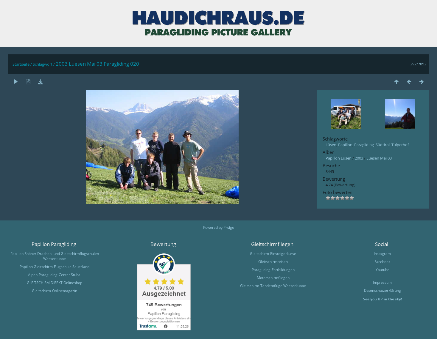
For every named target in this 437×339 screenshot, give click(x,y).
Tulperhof (400, 144)
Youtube (382, 269)
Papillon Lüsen (339, 158)
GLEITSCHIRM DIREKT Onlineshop (54, 282)
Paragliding (364, 144)
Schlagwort (42, 64)
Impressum (382, 282)
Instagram (382, 253)
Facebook (382, 261)
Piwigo (228, 227)
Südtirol (383, 144)
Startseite (21, 64)
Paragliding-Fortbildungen (273, 269)
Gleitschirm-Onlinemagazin (54, 290)
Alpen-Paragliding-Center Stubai (54, 274)
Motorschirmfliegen (273, 277)
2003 (359, 158)
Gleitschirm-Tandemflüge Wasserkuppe (273, 285)
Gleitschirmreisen (273, 261)
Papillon (345, 144)
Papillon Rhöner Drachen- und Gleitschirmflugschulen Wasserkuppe (54, 256)
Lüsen (331, 144)
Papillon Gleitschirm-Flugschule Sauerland (54, 266)
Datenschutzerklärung (382, 290)
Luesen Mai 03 (379, 158)
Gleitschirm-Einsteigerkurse (273, 253)
